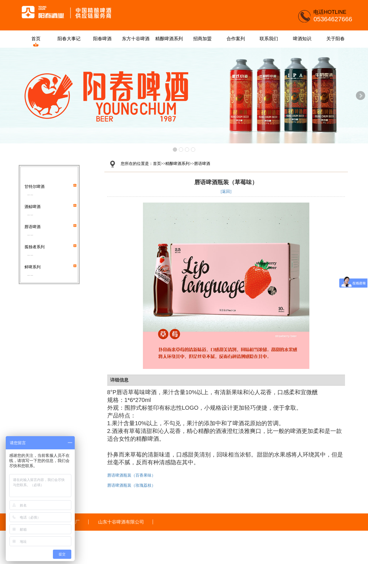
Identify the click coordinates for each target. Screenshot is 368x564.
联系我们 (271, 38)
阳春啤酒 (104, 38)
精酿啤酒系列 (171, 38)
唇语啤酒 (32, 226)
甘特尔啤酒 (34, 186)
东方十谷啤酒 (137, 38)
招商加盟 (204, 38)
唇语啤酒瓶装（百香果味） (131, 475)
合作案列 (237, 38)
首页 (37, 38)
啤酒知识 (304, 38)
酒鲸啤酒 (32, 206)
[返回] (226, 191)
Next (360, 95)
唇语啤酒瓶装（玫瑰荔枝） (131, 485)
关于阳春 (337, 38)
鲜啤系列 (32, 267)
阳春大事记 (71, 38)
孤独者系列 (34, 247)
